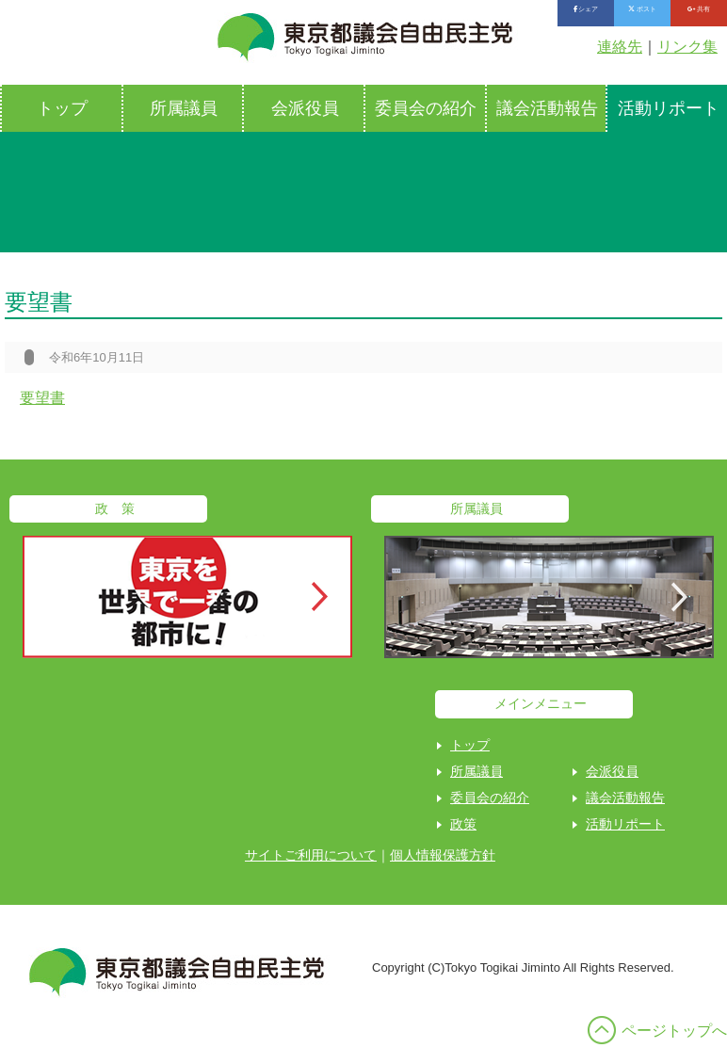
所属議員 (184, 108)
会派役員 (305, 108)
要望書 (42, 398)
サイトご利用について (311, 854)
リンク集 (687, 47)
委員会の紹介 (426, 108)
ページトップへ (674, 1031)
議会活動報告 (547, 108)
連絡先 (619, 47)
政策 (463, 823)
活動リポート (625, 823)
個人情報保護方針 (442, 854)
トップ (62, 108)
